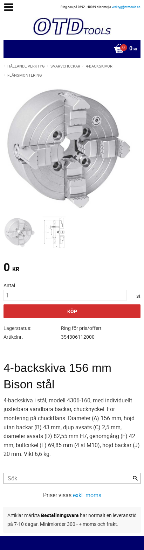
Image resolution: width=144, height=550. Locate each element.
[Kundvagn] (70, 49)
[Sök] (135, 478)
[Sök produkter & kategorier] (72, 478)
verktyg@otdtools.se (126, 7)
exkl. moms (87, 495)
